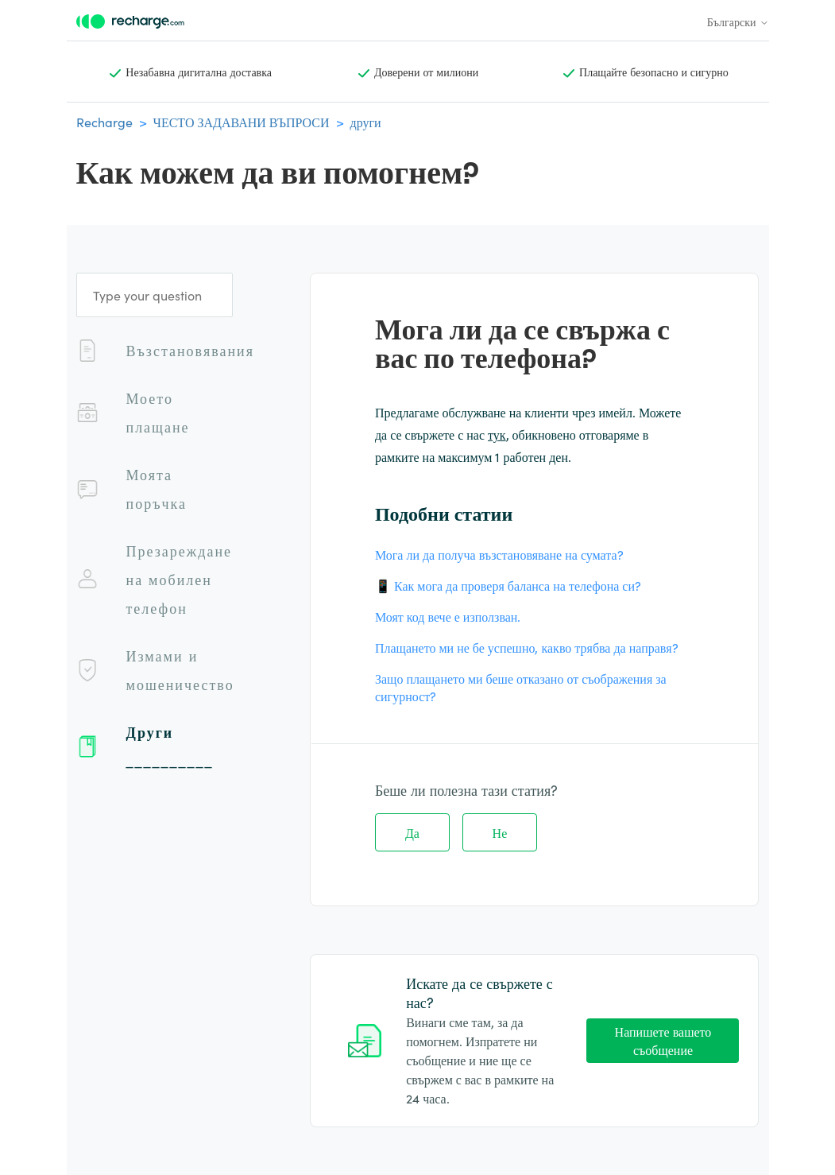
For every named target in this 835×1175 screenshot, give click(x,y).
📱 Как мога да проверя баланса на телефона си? (508, 585)
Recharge (104, 121)
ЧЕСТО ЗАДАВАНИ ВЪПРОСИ (241, 121)
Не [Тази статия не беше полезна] (500, 832)
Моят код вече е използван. (447, 616)
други (365, 121)
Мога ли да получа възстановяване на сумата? (499, 554)
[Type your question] (154, 295)
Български (738, 21)
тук (497, 434)
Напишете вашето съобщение (663, 1040)
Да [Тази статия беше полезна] (412, 832)
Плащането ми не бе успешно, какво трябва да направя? (526, 647)
